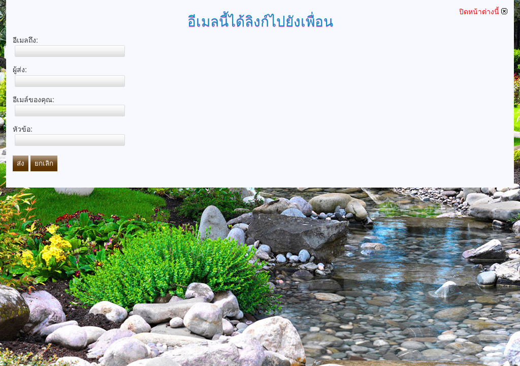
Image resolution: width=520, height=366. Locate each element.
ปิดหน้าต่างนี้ (483, 12)
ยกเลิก (44, 163)
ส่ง (20, 163)
